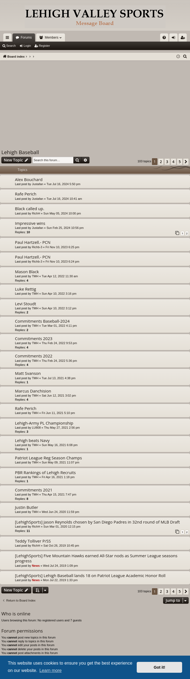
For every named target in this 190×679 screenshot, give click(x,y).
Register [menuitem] (184, 39)
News (36, 565)
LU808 (36, 427)
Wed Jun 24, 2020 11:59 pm (60, 511)
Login (27, 45)
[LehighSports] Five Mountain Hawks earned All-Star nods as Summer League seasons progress (96, 558)
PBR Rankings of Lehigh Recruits (45, 472)
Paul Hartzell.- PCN (33, 242)
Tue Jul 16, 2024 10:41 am (64, 198)
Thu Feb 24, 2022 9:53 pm (59, 343)
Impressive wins (30, 223)
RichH (36, 213)
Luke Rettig (25, 289)
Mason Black (27, 271)
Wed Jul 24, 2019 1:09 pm (60, 565)
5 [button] (180, 161)
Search (11, 45)
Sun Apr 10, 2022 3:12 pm (59, 308)
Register (44, 45)
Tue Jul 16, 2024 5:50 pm (63, 184)
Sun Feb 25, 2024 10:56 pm (64, 227)
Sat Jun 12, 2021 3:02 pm (59, 395)
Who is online (15, 614)
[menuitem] (164, 37)
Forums (26, 37)
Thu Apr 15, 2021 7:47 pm (59, 494)
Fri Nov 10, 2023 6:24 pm (62, 261)
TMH (35, 276)
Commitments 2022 (33, 356)
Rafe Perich (25, 194)
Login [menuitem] (174, 39)
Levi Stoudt (25, 303)
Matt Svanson (28, 373)
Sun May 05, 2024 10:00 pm (62, 213)
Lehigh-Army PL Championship (44, 423)
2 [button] (161, 161)
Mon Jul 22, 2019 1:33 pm (60, 580)
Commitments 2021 (33, 490)
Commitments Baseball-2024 (42, 321)
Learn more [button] (50, 670)
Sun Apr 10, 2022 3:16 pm (59, 293)
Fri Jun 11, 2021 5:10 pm (58, 413)
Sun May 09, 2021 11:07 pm (60, 462)
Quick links (8, 39)
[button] (186, 161)
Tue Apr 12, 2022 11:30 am (60, 276)
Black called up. (29, 208)
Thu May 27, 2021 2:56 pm (62, 427)
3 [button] (167, 161)
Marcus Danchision (33, 391)
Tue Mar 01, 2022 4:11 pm (59, 325)
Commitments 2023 (33, 338)
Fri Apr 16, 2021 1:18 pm (58, 477)
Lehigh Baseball (20, 152)
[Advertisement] (95, 101)
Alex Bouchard (28, 179)
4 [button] (173, 161)
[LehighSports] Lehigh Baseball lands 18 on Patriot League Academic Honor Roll (90, 575)
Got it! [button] (159, 667)
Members (51, 37)
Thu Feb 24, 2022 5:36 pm (59, 360)
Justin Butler (26, 507)
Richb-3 (37, 247)
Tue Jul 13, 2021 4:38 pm (58, 378)
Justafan (37, 184)
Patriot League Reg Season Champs (48, 457)
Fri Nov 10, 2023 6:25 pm (62, 247)
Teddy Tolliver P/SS (33, 541)
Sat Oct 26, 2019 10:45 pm (61, 545)
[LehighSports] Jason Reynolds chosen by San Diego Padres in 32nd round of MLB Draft (97, 522)
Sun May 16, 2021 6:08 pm (59, 445)
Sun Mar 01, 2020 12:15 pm (61, 526)
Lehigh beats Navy (32, 440)
